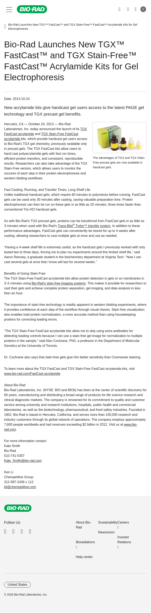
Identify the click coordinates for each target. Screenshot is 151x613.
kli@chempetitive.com (20, 487)
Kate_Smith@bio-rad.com (23, 460)
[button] (5, 26)
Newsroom (106, 532)
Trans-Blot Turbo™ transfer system (84, 226)
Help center (84, 557)
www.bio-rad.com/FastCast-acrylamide (32, 373)
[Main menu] (9, 9)
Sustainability (107, 522)
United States (17, 584)
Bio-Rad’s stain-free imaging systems (59, 283)
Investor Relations (124, 539)
